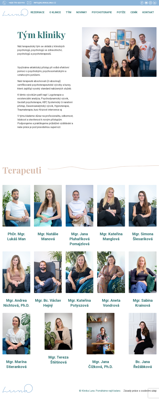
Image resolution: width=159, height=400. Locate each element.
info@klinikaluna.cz (45, 3)
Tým (68, 12)
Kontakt (148, 12)
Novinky (81, 12)
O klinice (55, 12)
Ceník (133, 12)
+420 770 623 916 (17, 3)
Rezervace (37, 12)
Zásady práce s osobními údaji (140, 390)
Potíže (121, 12)
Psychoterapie (102, 12)
